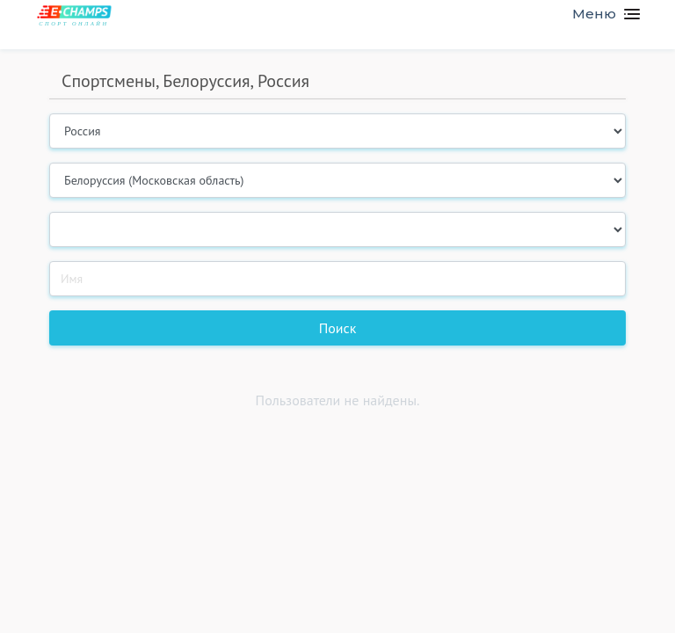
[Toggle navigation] (599, 14)
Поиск (338, 328)
